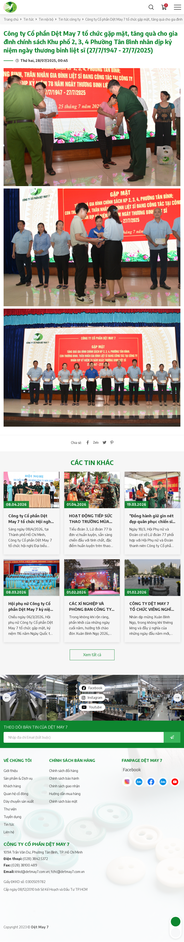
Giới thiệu (11, 771)
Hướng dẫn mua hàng (64, 794)
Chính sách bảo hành (64, 778)
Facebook (132, 769)
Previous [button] (6, 698)
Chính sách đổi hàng (63, 771)
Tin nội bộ (46, 19)
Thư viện (10, 809)
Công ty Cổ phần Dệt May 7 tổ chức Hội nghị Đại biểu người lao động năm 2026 (30, 518)
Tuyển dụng (12, 817)
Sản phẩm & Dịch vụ (18, 778)
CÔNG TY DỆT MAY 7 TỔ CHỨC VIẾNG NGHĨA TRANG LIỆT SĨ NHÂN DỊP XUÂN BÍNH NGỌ (151, 606)
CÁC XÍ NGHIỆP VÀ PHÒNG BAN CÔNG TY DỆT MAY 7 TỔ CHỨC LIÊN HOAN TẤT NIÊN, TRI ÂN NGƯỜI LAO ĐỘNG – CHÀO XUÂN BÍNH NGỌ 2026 (90, 606)
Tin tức (28, 19)
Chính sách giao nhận (64, 786)
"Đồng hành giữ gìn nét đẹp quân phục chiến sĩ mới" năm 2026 (151, 518)
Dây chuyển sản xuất (19, 801)
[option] (23, 698)
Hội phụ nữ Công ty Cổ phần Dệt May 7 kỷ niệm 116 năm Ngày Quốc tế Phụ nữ (30, 606)
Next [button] (177, 698)
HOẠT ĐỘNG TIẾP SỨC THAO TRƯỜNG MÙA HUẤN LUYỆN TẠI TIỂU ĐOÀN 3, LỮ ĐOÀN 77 (91, 518)
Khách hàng (12, 786)
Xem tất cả (92, 654)
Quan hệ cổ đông (16, 794)
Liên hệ (9, 832)
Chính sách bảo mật (63, 801)
